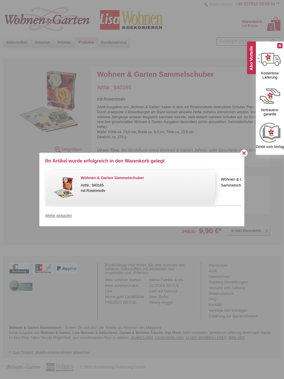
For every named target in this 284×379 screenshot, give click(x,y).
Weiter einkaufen (58, 215)
